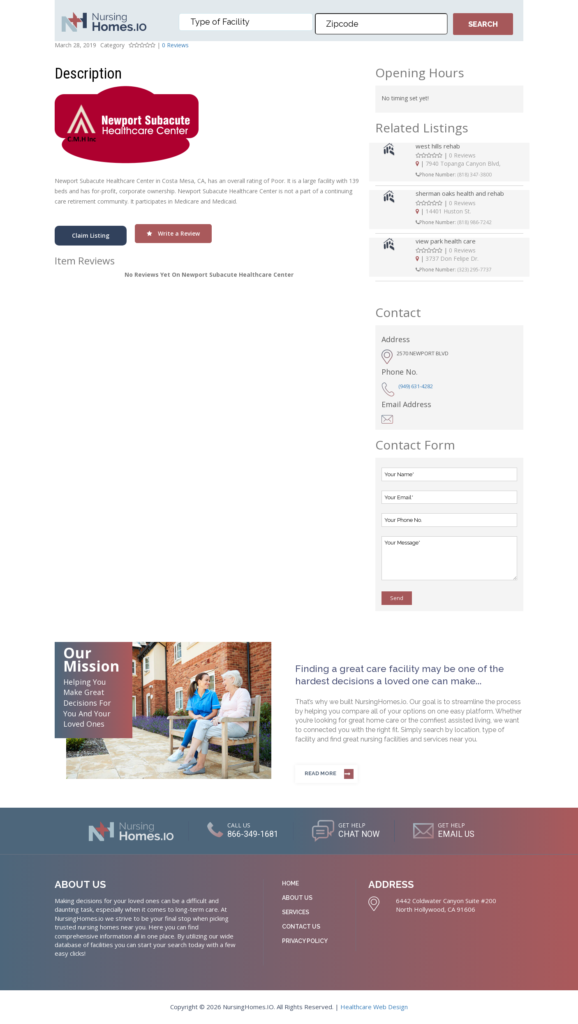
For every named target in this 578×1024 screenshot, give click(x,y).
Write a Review (173, 233)
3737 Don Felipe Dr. (452, 258)
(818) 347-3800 (474, 174)
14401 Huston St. (448, 211)
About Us (297, 897)
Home (290, 883)
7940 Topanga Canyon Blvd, (463, 163)
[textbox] (247, 22)
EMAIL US (457, 834)
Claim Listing (90, 235)
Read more (320, 773)
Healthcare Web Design (374, 1007)
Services (295, 912)
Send (396, 598)
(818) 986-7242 (474, 222)
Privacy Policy (305, 941)
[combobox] (246, 22)
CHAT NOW (359, 834)
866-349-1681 (252, 834)
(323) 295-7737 (474, 269)
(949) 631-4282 (415, 386)
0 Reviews (175, 45)
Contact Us (301, 926)
